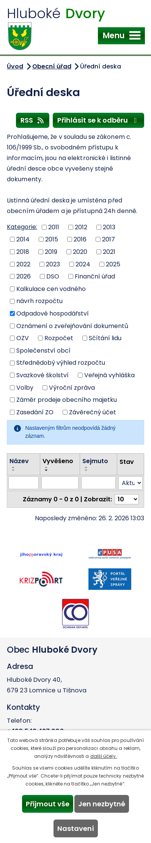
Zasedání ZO (34, 412)
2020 (80, 251)
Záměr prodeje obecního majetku (66, 399)
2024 (83, 264)
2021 (109, 251)
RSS (32, 120)
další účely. (103, 756)
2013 (109, 226)
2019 (51, 251)
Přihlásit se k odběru (98, 120)
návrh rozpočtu (39, 301)
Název (19, 461)
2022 (23, 264)
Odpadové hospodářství (52, 313)
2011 (53, 226)
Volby (24, 387)
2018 (22, 251)
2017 (108, 239)
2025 (113, 264)
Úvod (15, 66)
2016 (80, 239)
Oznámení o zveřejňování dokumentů (72, 325)
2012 (81, 226)
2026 (23, 276)
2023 (53, 264)
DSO (52, 276)
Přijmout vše (47, 804)
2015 (51, 239)
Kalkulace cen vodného (51, 288)
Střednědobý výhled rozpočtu (60, 362)
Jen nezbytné (101, 804)
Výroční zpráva (72, 387)
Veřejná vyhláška (109, 375)
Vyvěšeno (57, 461)
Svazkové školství (42, 375)
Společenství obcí (43, 350)
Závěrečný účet (92, 412)
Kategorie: (22, 226)
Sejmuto (95, 461)
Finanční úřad (95, 276)
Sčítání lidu (105, 338)
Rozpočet (58, 338)
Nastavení (75, 828)
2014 (23, 239)
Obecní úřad (51, 66)
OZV (22, 338)
